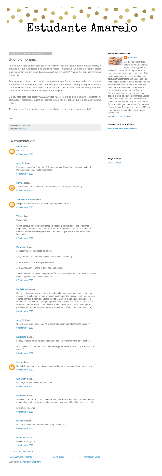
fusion (19, 146)
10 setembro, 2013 (24, 445)
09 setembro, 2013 (24, 428)
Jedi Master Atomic (25, 199)
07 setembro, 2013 (24, 154)
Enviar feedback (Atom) (30, 462)
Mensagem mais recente (21, 457)
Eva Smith (21, 379)
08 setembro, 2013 (24, 311)
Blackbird (21, 421)
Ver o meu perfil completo (119, 116)
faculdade (23, 129)
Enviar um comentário (23, 451)
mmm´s (20, 183)
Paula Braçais (23, 289)
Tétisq (19, 216)
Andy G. (20, 163)
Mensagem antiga (92, 457)
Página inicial (58, 457)
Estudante (21, 247)
